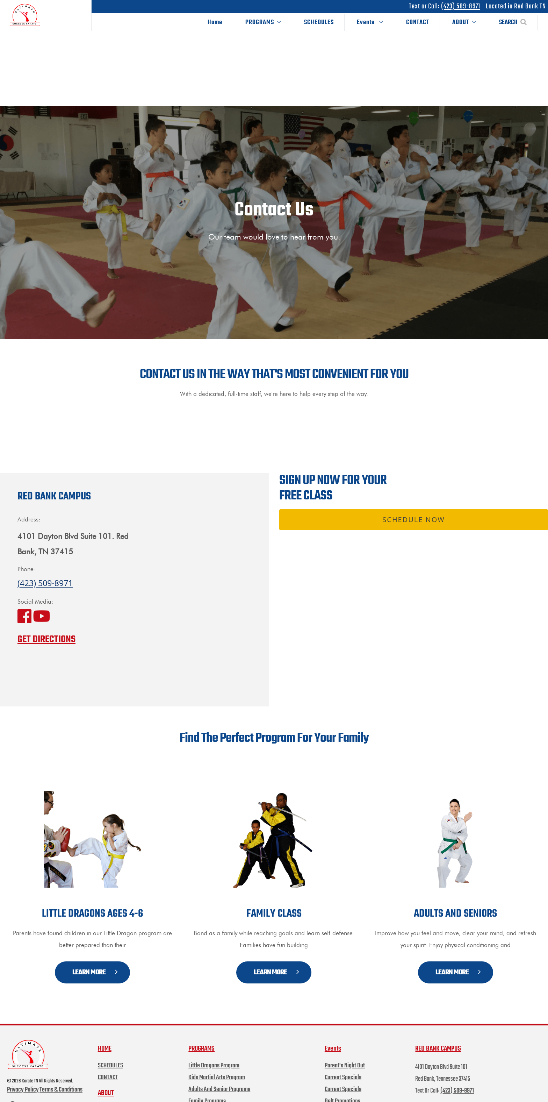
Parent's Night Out (345, 1053)
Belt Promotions (342, 1089)
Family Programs (207, 1089)
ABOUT (464, 22)
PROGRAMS (263, 22)
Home (215, 22)
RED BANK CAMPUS (438, 1036)
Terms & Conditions (60, 1078)
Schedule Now (413, 507)
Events (370, 22)
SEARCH (513, 22)
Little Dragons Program (213, 1053)
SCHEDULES (319, 22)
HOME (104, 1036)
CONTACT (417, 22)
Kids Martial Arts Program (216, 1065)
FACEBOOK (21, 1095)
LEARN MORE (94, 959)
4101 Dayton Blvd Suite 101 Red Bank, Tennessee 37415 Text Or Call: (442, 1066)
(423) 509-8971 (460, 6)
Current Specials (343, 1065)
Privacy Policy (23, 1078)
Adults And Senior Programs (219, 1077)
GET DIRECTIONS (46, 626)
